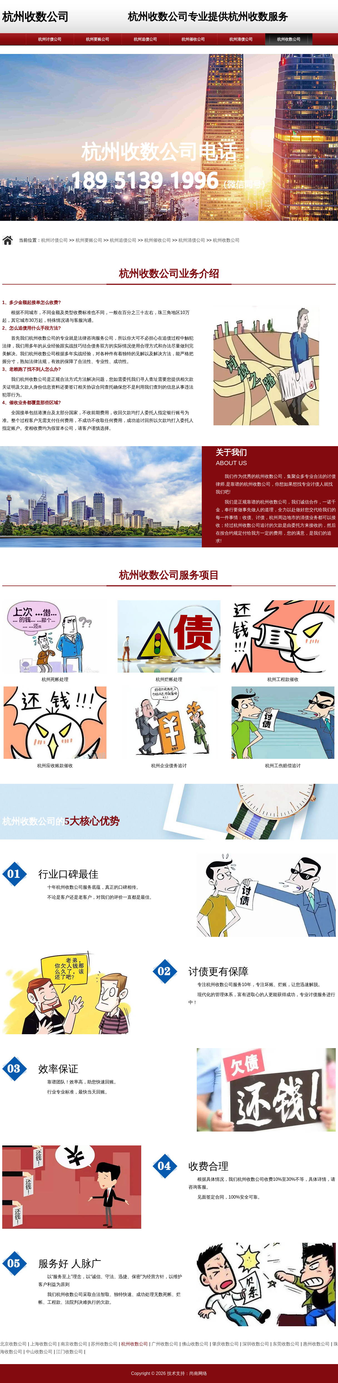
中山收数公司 (39, 1351)
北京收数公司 (13, 1344)
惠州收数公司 (316, 1344)
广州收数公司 (164, 1344)
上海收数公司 (43, 1344)
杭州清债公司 (241, 39)
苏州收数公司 (104, 1344)
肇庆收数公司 (225, 1344)
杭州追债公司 (145, 39)
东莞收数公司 (286, 1344)
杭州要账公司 (97, 39)
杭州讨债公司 (49, 39)
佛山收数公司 (195, 1344)
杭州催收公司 (193, 39)
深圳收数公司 (255, 1344)
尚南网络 (198, 1373)
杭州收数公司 (288, 39)
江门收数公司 (69, 1351)
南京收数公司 (74, 1344)
